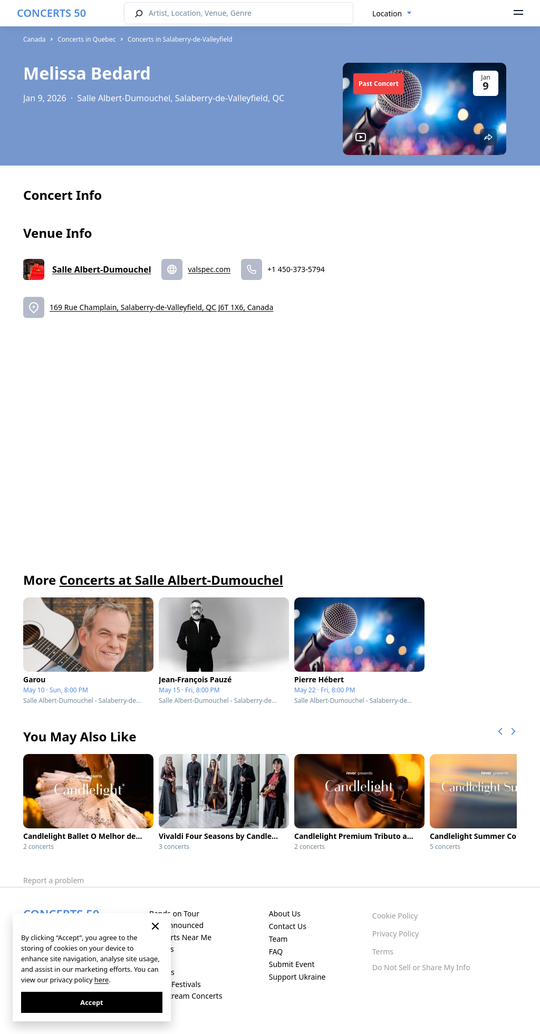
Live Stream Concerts (185, 996)
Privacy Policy (395, 934)
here (101, 979)
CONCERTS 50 (51, 13)
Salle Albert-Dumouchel (101, 269)
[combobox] (392, 13)
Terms (382, 951)
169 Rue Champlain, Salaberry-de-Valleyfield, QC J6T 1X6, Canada (161, 307)
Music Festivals (175, 984)
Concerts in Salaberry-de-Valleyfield (180, 39)
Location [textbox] (387, 13)
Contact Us (287, 926)
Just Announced (176, 925)
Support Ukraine (297, 977)
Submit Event (292, 964)
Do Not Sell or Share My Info (421, 967)
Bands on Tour (174, 914)
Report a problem (53, 880)
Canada (34, 39)
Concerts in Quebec (86, 39)
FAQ (276, 951)
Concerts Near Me (180, 937)
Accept (91, 1002)
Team (278, 939)
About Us (285, 914)
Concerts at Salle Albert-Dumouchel (171, 579)
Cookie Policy (395, 916)
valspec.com (209, 269)
